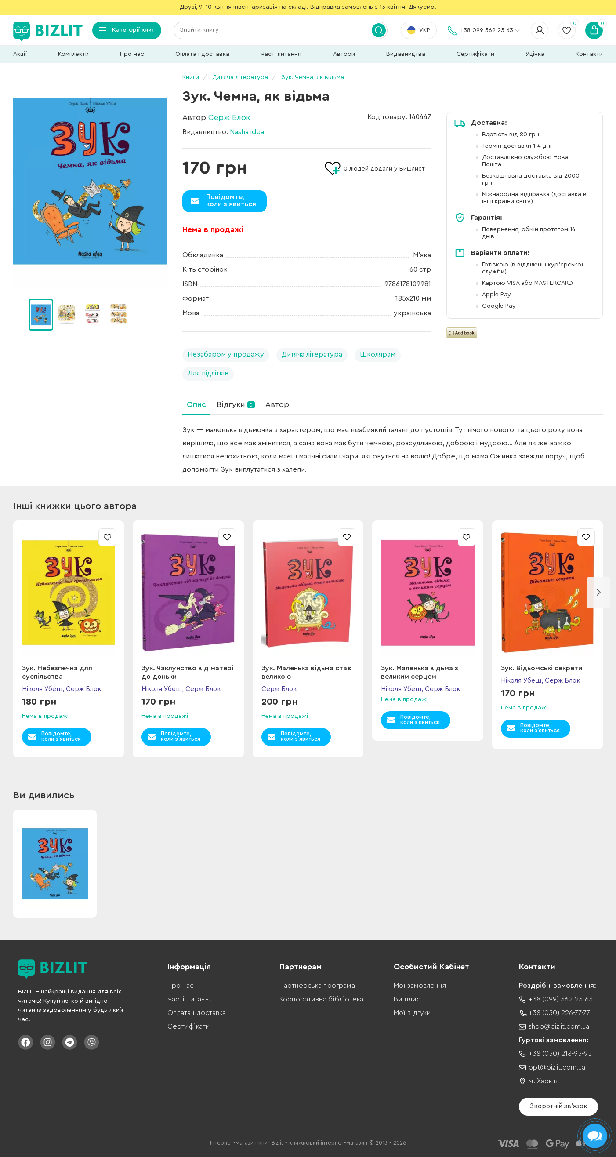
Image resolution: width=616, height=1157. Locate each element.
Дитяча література (312, 354)
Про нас (132, 54)
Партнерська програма (317, 985)
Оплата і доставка (202, 54)
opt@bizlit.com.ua (557, 1067)
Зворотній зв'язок (558, 1106)
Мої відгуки (412, 1012)
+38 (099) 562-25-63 (561, 999)
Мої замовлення (420, 985)
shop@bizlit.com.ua (559, 1026)
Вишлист (409, 999)
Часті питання (281, 54)
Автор (277, 404)
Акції (20, 54)
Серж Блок (229, 117)
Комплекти (73, 54)
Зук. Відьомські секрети (541, 668)
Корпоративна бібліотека (321, 999)
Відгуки (236, 404)
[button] (598, 592)
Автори (344, 54)
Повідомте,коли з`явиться (231, 200)
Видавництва (405, 54)
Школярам (377, 354)
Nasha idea (247, 131)
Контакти (589, 54)
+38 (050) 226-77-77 (559, 1012)
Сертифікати (475, 54)
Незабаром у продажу (226, 354)
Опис (196, 404)
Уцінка (534, 54)
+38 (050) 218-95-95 (560, 1053)
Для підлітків (208, 373)
